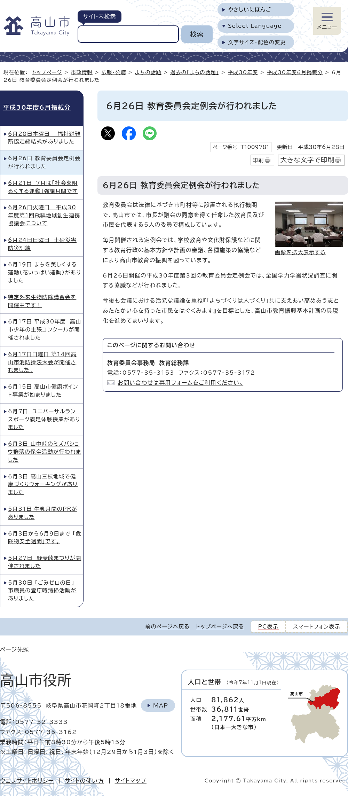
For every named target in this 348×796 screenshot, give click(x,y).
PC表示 (268, 626)
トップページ (47, 72)
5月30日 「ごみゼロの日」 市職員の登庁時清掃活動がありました (42, 590)
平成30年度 (243, 72)
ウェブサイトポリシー (27, 780)
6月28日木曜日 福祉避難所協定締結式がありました (44, 138)
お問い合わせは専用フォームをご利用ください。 (180, 382)
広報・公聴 (114, 72)
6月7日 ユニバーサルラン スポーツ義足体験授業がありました (44, 419)
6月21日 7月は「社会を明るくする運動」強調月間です (43, 187)
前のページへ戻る (167, 626)
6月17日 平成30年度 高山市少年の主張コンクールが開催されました (44, 329)
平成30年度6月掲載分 (295, 72)
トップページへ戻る (220, 626)
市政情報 (82, 72)
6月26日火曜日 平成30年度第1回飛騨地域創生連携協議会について (44, 215)
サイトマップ (131, 780)
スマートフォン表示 (316, 626)
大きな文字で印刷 (307, 160)
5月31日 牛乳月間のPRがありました (42, 513)
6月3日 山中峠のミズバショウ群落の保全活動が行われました (44, 451)
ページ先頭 (14, 649)
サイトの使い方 (84, 780)
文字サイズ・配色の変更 (257, 42)
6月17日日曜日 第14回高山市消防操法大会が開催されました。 (42, 362)
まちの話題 (148, 72)
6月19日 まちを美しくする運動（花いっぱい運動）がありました (44, 272)
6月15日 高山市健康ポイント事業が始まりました (43, 390)
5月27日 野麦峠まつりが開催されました (44, 562)
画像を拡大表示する (300, 252)
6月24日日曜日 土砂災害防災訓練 (42, 244)
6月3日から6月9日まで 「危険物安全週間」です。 (44, 537)
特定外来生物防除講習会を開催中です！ (42, 301)
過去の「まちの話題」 (194, 72)
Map (160, 705)
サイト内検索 (99, 16)
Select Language (255, 26)
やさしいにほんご (249, 9)
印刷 (258, 160)
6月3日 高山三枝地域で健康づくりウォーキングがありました (43, 484)
